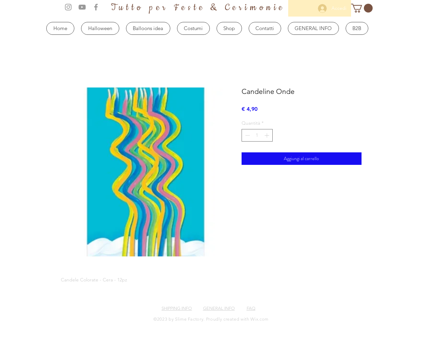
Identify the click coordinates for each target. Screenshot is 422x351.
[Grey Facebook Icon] (96, 7)
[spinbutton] (257, 135)
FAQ (251, 308)
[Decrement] (247, 135)
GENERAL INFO (219, 308)
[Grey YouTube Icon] (82, 7)
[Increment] (267, 135)
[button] (362, 8)
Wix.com (259, 319)
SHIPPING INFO (177, 308)
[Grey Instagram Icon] (68, 7)
